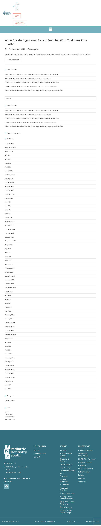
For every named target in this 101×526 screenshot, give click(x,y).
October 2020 (9, 238)
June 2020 (8, 254)
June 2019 (8, 301)
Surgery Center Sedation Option (66, 499)
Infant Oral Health (85, 470)
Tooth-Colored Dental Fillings (66, 513)
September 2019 (10, 289)
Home (36, 452)
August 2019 (9, 293)
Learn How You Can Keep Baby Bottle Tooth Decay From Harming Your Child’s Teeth (32, 84)
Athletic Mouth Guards (66, 456)
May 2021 (8, 211)
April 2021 (8, 215)
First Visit (63, 477)
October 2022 (9, 145)
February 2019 (9, 316)
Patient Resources (85, 452)
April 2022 (8, 168)
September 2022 (10, 149)
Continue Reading (14, 60)
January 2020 (9, 273)
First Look (82, 467)
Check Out (82, 483)
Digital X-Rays (65, 469)
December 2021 (10, 184)
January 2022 (9, 180)
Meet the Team (40, 455)
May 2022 (8, 164)
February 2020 (9, 270)
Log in (7, 413)
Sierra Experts (50, 523)
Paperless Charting (64, 490)
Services (63, 452)
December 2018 (10, 324)
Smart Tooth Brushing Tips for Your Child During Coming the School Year (28, 80)
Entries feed (9, 416)
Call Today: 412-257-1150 (18, 6)
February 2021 (9, 223)
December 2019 (10, 277)
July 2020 (8, 250)
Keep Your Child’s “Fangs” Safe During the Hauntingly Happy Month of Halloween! (31, 76)
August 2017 (9, 382)
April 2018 (8, 351)
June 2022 (8, 160)
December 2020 (10, 231)
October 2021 (9, 192)
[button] (50, 30)
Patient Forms (83, 473)
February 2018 (9, 359)
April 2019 (8, 308)
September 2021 (10, 195)
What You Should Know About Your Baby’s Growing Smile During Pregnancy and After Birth (34, 91)
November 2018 (10, 328)
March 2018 (8, 355)
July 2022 (8, 157)
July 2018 (8, 343)
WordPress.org (10, 421)
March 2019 (8, 312)
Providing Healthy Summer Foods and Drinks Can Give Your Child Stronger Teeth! (31, 88)
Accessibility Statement (92, 523)
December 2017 (10, 367)
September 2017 (10, 379)
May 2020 (8, 258)
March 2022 (8, 172)
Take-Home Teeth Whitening (67, 504)
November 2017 (10, 371)
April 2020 (8, 262)
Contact (37, 458)
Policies (81, 476)
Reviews (81, 479)
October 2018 (9, 332)
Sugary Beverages (67, 494)
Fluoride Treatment (64, 482)
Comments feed (10, 418)
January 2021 (9, 227)
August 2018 (9, 340)
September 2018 (10, 336)
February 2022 (9, 176)
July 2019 (8, 297)
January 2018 (9, 363)
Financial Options (85, 463)
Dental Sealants (66, 466)
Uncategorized (34, 50)
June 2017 (8, 390)
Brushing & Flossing (64, 461)
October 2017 (9, 375)
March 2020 (8, 266)
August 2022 (9, 153)
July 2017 (8, 386)
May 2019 (8, 305)
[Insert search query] (50, 100)
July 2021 (8, 203)
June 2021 (8, 207)
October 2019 (9, 285)
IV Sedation (64, 486)
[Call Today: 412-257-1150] (14, 6)
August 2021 (9, 199)
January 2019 (9, 320)
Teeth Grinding (66, 508)
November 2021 (10, 188)
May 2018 (8, 347)
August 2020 (9, 246)
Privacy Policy (71, 523)
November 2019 (10, 281)
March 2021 (8, 219)
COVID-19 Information (87, 460)
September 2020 (10, 242)
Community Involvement (83, 456)
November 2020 (10, 234)
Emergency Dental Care (67, 473)
